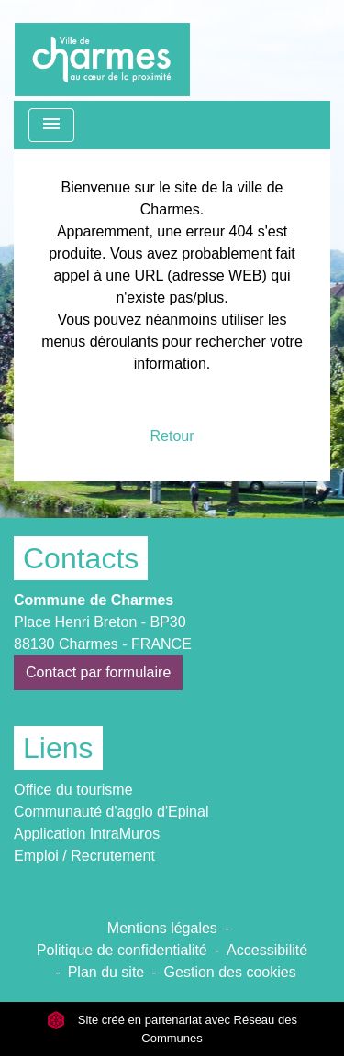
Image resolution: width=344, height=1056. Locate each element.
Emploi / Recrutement (84, 856)
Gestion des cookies (230, 972)
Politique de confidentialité (122, 950)
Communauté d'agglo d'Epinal (111, 812)
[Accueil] (102, 50)
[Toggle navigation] (51, 125)
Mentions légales (162, 928)
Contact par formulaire (98, 672)
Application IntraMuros (87, 834)
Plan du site (106, 972)
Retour (172, 436)
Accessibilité (267, 950)
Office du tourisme (73, 790)
